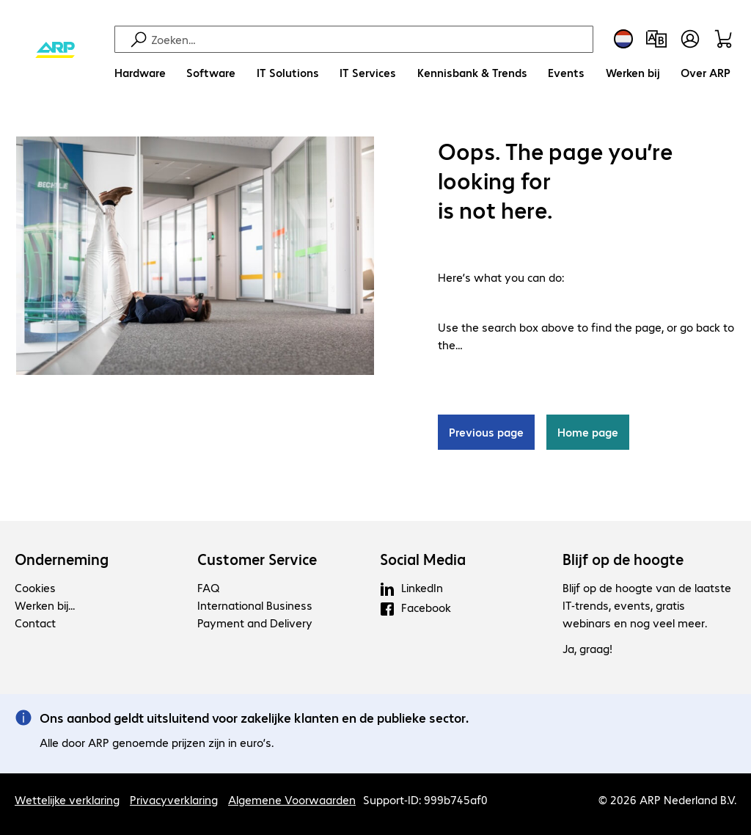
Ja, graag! (587, 648)
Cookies (35, 587)
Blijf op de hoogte (623, 559)
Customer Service (257, 559)
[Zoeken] (370, 39)
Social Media (423, 559)
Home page (587, 432)
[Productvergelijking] (656, 39)
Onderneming (62, 559)
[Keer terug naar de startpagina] (55, 51)
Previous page (486, 432)
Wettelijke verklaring (67, 799)
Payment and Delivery (254, 622)
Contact (35, 622)
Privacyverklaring (174, 799)
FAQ (208, 587)
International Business (254, 605)
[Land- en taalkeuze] (623, 38)
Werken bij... (45, 605)
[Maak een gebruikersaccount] (690, 39)
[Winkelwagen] (725, 39)
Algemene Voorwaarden (292, 799)
